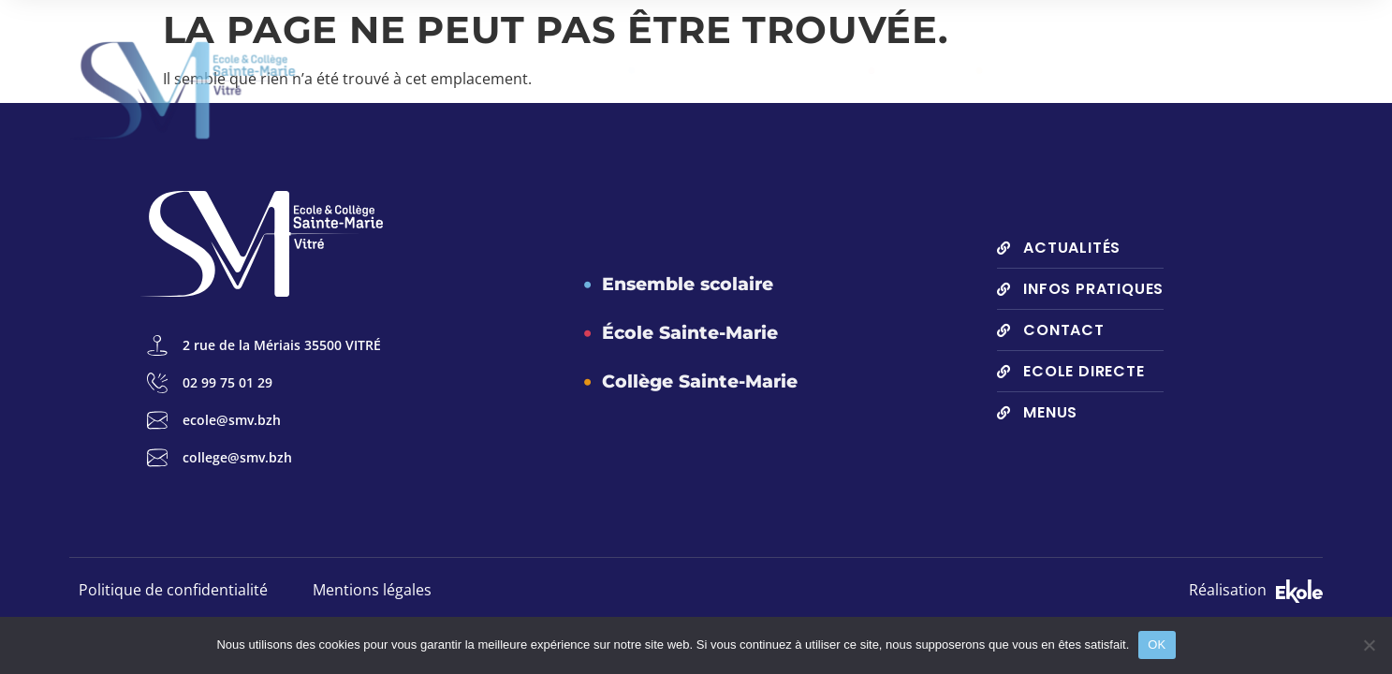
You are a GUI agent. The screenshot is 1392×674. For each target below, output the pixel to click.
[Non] (1368, 645)
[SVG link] (1299, 591)
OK (1156, 644)
